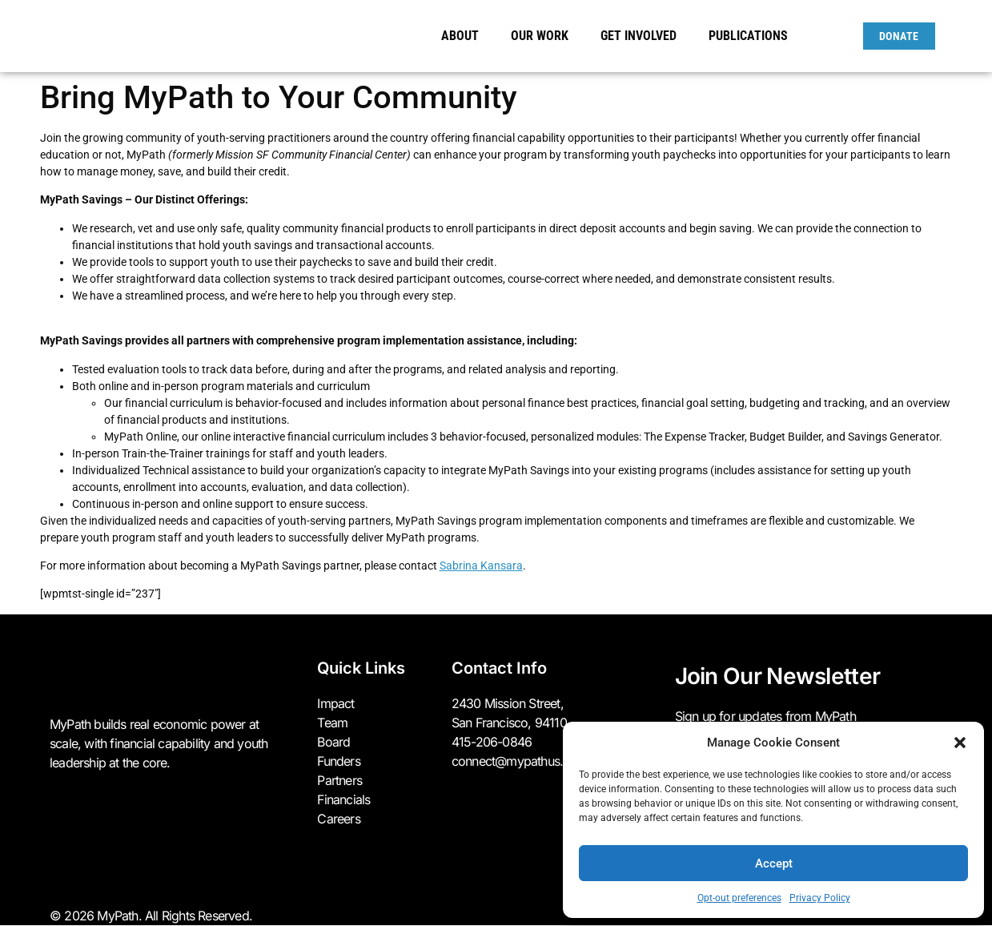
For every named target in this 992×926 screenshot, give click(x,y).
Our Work (543, 36)
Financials (343, 799)
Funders (338, 761)
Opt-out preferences (739, 898)
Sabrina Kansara (481, 565)
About (464, 36)
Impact (335, 703)
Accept (774, 863)
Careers (338, 819)
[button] (960, 743)
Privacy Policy (819, 898)
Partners (339, 780)
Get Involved (642, 36)
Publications (748, 35)
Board (333, 742)
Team (332, 723)
